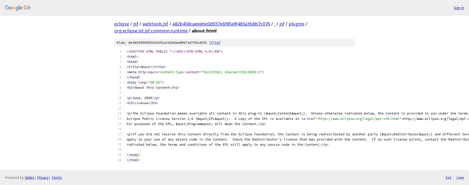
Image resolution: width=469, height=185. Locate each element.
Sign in (459, 7)
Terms (57, 177)
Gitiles (29, 177)
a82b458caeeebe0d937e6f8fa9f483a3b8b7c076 (221, 24)
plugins (296, 24)
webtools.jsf (155, 24)
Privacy (43, 177)
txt (448, 177)
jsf (135, 24)
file (215, 43)
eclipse (121, 24)
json (460, 177)
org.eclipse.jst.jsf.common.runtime (151, 31)
